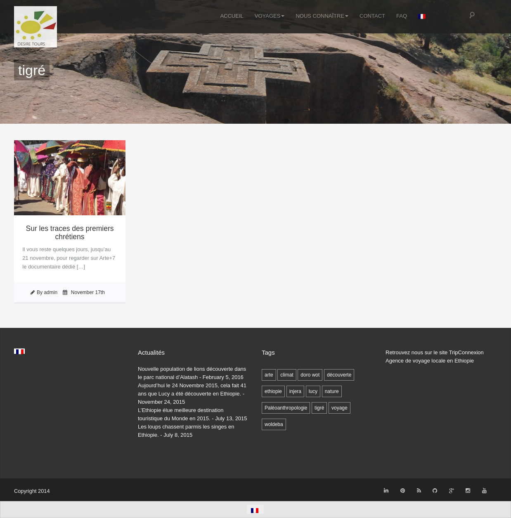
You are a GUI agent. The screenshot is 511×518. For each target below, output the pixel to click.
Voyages (270, 15)
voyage (339, 408)
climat (286, 375)
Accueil (231, 15)
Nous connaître (322, 15)
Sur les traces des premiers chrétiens (70, 232)
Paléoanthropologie (286, 408)
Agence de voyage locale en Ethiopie (430, 361)
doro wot (309, 375)
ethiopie (273, 391)
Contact (372, 15)
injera (295, 391)
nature (332, 391)
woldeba (274, 424)
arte (269, 375)
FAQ (401, 15)
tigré (319, 408)
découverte (339, 375)
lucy (313, 391)
